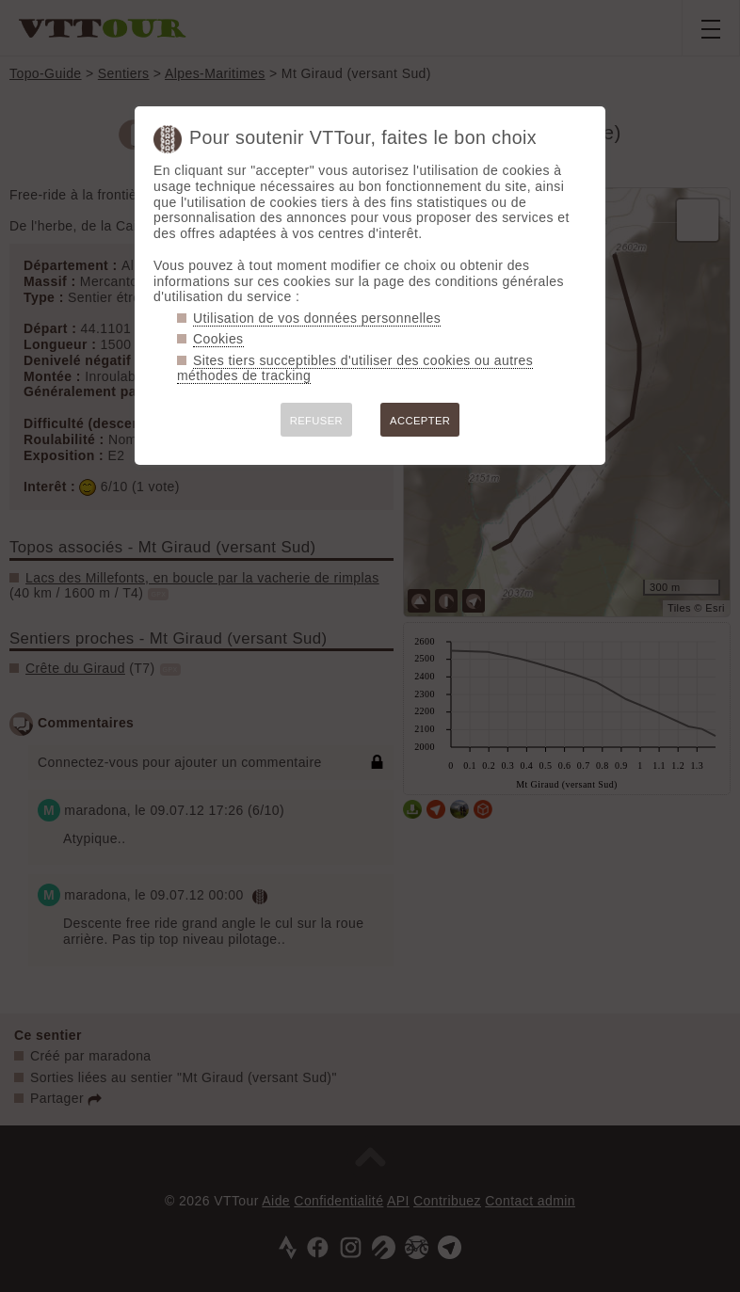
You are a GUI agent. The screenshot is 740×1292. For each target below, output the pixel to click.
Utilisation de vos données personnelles (317, 318)
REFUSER (316, 420)
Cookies (218, 338)
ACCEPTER (420, 420)
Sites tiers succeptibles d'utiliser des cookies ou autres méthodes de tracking (355, 368)
